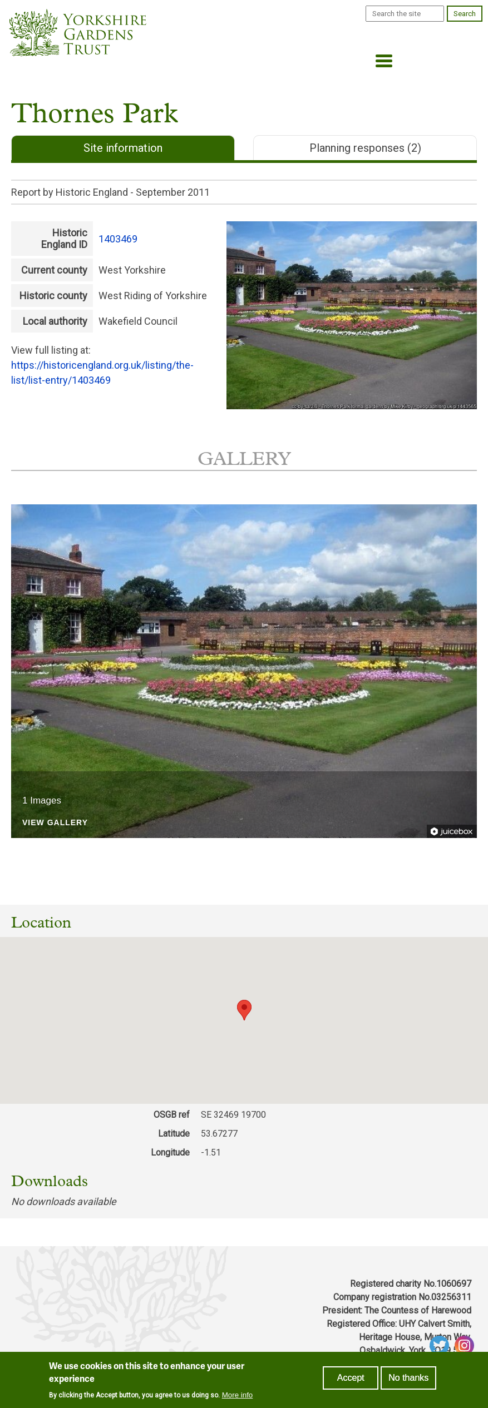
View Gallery (55, 823)
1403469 (117, 239)
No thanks (408, 1377)
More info (237, 1395)
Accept (350, 1377)
